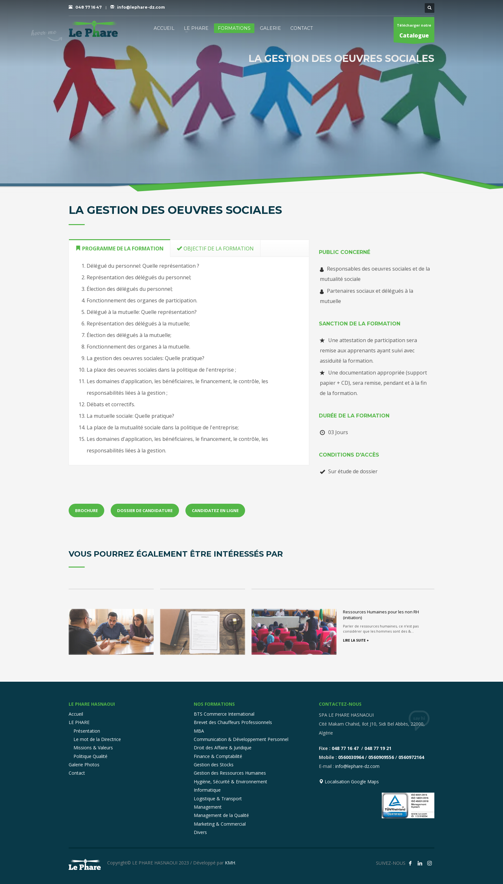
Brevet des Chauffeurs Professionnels (233, 722)
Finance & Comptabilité (218, 756)
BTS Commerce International (224, 714)
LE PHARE (79, 722)
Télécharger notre (414, 32)
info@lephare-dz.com (141, 7)
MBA (199, 731)
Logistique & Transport (218, 799)
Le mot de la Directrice (97, 739)
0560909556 (381, 757)
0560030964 (351, 757)
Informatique (207, 790)
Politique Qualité (90, 756)
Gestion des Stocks (214, 765)
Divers (200, 832)
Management (208, 807)
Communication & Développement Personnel (241, 739)
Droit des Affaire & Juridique (223, 748)
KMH (230, 863)
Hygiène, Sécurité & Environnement (230, 782)
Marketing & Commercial (220, 824)
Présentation (86, 731)
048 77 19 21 (377, 748)
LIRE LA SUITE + (356, 640)
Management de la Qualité (221, 815)
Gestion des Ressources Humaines (230, 773)
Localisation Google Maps (349, 782)
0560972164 (411, 757)
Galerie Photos (84, 765)
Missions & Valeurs (93, 748)
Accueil (76, 714)
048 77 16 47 (88, 7)
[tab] (119, 248)
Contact (77, 773)
